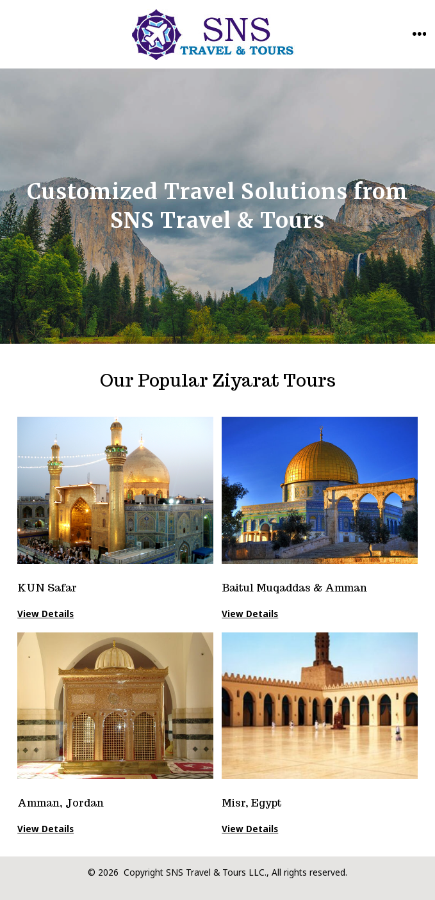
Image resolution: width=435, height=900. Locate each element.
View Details (250, 829)
